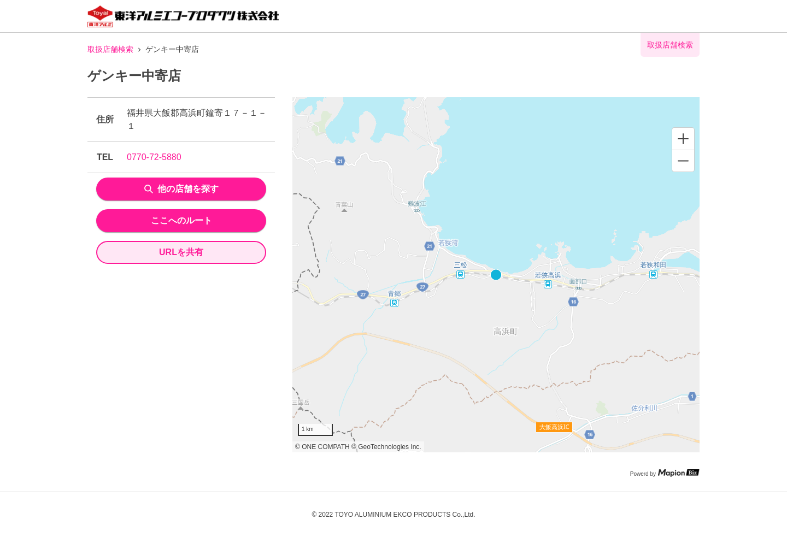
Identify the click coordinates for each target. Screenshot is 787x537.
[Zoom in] (683, 139)
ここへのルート (181, 220)
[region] (496, 274)
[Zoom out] (683, 161)
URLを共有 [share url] (181, 252)
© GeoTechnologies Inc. (386, 447)
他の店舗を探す (181, 188)
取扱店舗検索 (110, 49)
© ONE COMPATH (322, 447)
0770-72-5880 (154, 157)
